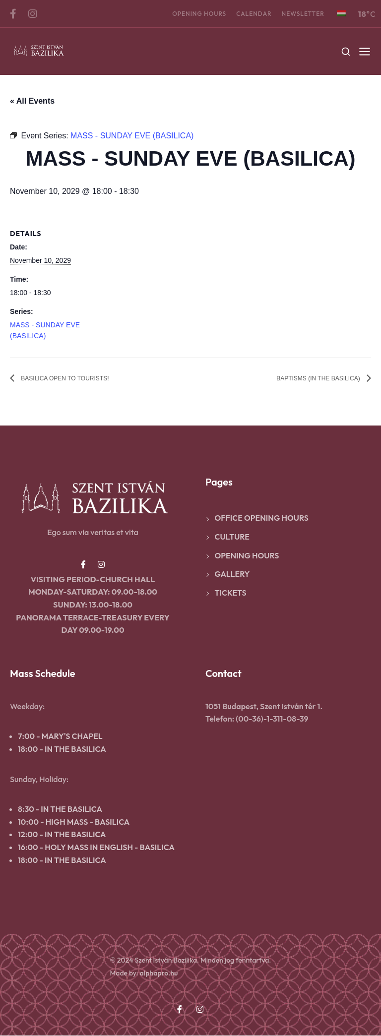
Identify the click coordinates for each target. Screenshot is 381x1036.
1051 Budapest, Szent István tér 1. (263, 707)
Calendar (253, 13)
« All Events (32, 101)
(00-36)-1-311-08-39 (272, 719)
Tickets (231, 593)
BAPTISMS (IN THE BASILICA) (305, 378)
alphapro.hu (158, 973)
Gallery (232, 574)
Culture (232, 537)
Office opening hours (262, 518)
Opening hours (199, 13)
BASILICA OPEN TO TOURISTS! (79, 378)
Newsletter (303, 13)
